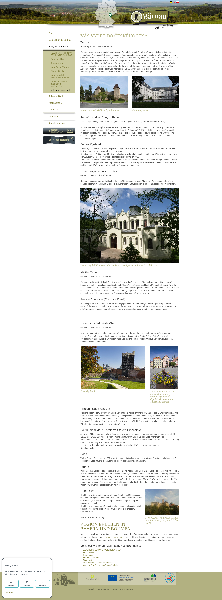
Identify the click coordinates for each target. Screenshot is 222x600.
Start (50, 33)
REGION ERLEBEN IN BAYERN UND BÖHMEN (105, 526)
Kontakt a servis (56, 123)
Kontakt (91, 589)
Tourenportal (57, 63)
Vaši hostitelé (55, 103)
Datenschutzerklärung (122, 589)
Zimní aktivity (57, 71)
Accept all (11, 583)
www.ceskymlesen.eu (115, 537)
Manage (27, 583)
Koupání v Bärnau (60, 67)
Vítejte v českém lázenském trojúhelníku (59, 83)
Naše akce (53, 109)
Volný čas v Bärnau (58, 46)
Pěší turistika (57, 59)
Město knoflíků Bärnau (59, 40)
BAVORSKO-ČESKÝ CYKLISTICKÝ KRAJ (61, 54)
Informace (53, 116)
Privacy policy (9, 592)
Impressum (103, 589)
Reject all (42, 583)
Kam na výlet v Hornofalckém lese (60, 76)
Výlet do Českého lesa (62, 90)
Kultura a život (55, 96)
